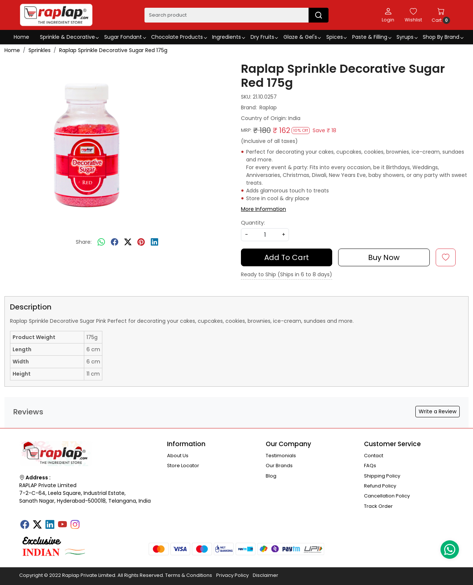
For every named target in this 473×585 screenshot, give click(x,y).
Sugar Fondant (125, 37)
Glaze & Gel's (302, 37)
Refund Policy (380, 485)
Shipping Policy (382, 475)
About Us (177, 455)
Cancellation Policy (387, 495)
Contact (373, 455)
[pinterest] (141, 242)
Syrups (407, 37)
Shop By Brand (443, 37)
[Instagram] (75, 525)
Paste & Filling (371, 37)
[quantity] (265, 234)
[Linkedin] (49, 525)
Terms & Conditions (188, 575)
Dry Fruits (264, 37)
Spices (336, 37)
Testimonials (281, 455)
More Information (263, 209)
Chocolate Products (179, 37)
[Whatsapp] (101, 242)
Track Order (378, 506)
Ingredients (228, 37)
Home (21, 37)
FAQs (370, 465)
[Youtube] (62, 525)
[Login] (388, 14)
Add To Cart (286, 257)
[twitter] (128, 242)
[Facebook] (24, 525)
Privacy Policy (232, 575)
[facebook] (114, 242)
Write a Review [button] (437, 411)
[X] (37, 525)
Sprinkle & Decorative (69, 37)
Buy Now (383, 257)
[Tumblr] (87, 522)
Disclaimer (265, 575)
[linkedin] (154, 242)
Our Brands (279, 465)
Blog (271, 475)
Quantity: (253, 222)
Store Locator (183, 465)
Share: (84, 242)
